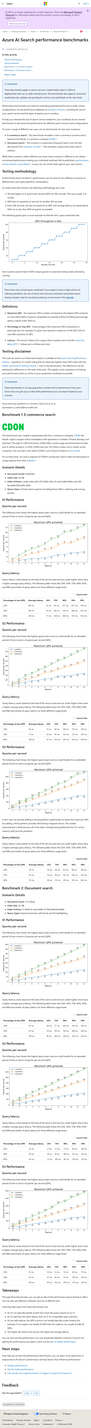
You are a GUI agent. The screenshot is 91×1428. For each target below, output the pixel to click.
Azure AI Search (60, 31)
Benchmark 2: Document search (17, 70)
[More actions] (86, 31)
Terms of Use (34, 1424)
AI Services (44, 31)
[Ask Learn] (81, 31)
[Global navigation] (2, 3)
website (30, 460)
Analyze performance (17, 1365)
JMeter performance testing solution (19, 365)
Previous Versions (19, 31)
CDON (52, 139)
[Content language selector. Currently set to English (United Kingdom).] (16, 1414)
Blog (36, 1420)
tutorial (69, 297)
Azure (33, 31)
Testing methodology (13, 59)
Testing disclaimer (11, 63)
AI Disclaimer (7, 1420)
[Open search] (79, 3)
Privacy (58, 1420)
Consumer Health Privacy (12, 1424)
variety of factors (57, 109)
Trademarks (47, 1424)
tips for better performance (63, 1341)
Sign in (86, 3)
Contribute (47, 1420)
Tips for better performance (20, 1369)
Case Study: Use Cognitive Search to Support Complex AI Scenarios (38, 1373)
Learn (5, 31)
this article (75, 450)
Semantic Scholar (32, 146)
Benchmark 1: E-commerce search (18, 66)
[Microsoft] (45, 3)
